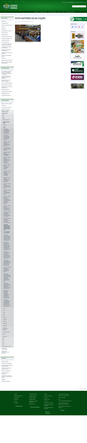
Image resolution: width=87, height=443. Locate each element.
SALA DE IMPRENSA (5, 100)
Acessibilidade (69, 2)
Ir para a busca (17, 1)
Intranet (63, 11)
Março (44, 14)
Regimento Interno (32, 403)
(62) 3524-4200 (63, 397)
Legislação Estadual (32, 397)
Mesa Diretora (16, 397)
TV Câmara (46, 401)
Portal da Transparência (52, 11)
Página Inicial (36, 11)
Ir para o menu (10, 1)
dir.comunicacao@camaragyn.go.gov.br (65, 400)
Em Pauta (45, 397)
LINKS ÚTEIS (3, 358)
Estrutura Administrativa (18, 395)
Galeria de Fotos (21, 14)
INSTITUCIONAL (4, 18)
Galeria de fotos (27, 14)
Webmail (59, 11)
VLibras (78, 2)
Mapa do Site (64, 2)
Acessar (85, 2)
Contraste (81, 2)
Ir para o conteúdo (4, 1)
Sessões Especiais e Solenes (37, 14)
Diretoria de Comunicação (48, 402)
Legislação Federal (32, 399)
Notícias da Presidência (48, 395)
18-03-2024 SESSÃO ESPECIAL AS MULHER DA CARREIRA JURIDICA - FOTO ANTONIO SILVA (59, 14)
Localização (16, 402)
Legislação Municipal (32, 395)
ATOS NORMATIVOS (5, 68)
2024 (31, 14)
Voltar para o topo (83, 388)
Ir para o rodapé (23, 1)
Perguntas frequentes (43, 11)
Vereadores (16, 399)
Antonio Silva (18, 21)
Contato (74, 2)
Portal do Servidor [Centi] (70, 11)
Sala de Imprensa (14, 14)
